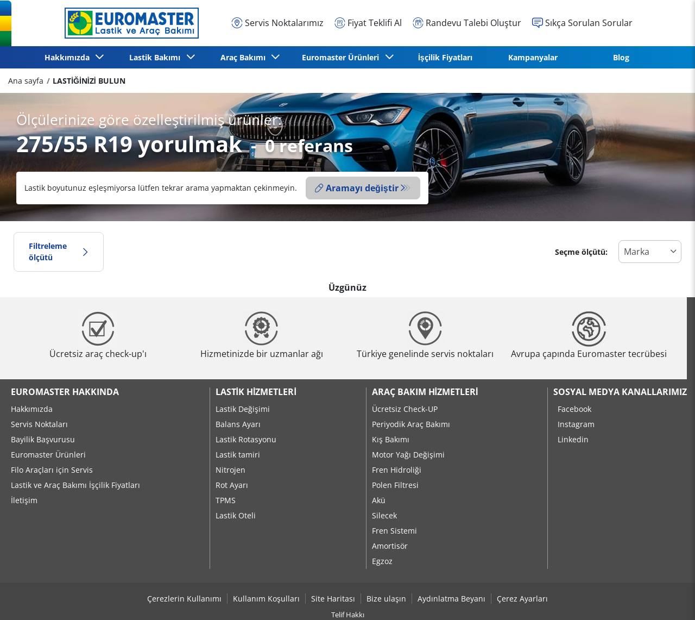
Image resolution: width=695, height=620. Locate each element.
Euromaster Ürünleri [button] (342, 57)
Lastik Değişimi (243, 409)
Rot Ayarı (232, 485)
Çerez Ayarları (522, 598)
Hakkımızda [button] (69, 57)
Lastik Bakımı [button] (157, 57)
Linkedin (573, 439)
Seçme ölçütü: (581, 252)
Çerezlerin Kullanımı (184, 598)
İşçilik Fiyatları (445, 57)
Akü (379, 500)
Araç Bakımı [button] (245, 57)
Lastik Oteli (236, 515)
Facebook (574, 409)
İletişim (24, 500)
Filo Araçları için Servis (52, 470)
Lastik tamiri (238, 454)
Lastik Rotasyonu (246, 439)
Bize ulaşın (386, 598)
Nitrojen (230, 470)
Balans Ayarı (238, 424)
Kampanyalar (533, 57)
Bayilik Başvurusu (43, 439)
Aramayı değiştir (357, 188)
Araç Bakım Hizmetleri (425, 391)
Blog (621, 57)
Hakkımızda (32, 409)
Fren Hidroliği (396, 470)
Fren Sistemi (394, 530)
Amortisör (390, 546)
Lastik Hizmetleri (256, 391)
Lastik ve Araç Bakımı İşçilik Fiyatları (75, 485)
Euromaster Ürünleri (48, 454)
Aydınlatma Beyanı (451, 598)
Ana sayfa (25, 81)
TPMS (226, 500)
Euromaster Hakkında (65, 391)
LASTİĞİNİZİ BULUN (89, 81)
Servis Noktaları (39, 424)
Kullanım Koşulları (266, 598)
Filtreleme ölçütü (59, 252)
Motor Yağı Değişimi (408, 454)
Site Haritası (333, 598)
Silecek (384, 515)
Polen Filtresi (395, 485)
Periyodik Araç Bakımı (411, 424)
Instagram (576, 424)
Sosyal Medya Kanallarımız (620, 391)
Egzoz (382, 561)
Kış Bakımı (390, 439)
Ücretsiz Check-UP (405, 409)
